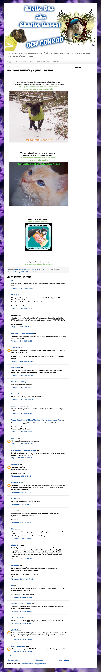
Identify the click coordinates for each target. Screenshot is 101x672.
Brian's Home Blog (18, 382)
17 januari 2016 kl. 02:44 (21, 639)
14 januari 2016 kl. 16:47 (21, 623)
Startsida (39, 660)
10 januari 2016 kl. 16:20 (22, 399)
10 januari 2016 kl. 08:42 (22, 288)
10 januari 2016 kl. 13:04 (21, 327)
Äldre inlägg (64, 660)
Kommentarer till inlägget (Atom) (34, 664)
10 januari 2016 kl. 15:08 (22, 361)
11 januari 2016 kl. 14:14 (21, 492)
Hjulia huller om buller (20, 295)
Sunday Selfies (20, 272)
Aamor (14, 511)
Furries (14, 529)
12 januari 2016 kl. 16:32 (21, 597)
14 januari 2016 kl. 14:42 (21, 611)
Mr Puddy (15, 565)
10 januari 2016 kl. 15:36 (21, 387)
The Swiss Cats (17, 618)
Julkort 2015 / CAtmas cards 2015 (44, 62)
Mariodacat (15, 368)
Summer (14, 281)
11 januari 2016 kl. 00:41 (21, 458)
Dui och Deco (16, 394)
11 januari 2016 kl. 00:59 (22, 476)
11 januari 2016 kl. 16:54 (21, 504)
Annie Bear (15, 347)
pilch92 (14, 438)
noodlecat (15, 464)
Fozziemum (15, 482)
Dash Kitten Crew (18, 646)
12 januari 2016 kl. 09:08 (22, 579)
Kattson (14, 499)
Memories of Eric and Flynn (22, 333)
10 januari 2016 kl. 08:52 (22, 309)
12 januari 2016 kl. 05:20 (22, 559)
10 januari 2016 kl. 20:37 (22, 444)
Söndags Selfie (31, 272)
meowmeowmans (18, 406)
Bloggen (9, 62)
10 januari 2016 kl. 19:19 (21, 432)
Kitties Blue (15, 545)
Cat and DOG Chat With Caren (23, 450)
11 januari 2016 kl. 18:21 (21, 522)
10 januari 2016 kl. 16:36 (21, 413)
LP (12, 586)
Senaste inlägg (14, 660)
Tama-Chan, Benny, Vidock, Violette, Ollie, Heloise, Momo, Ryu (36, 420)
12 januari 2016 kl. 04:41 (21, 539)
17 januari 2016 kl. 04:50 (22, 651)
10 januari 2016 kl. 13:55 (21, 341)
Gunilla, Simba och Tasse (21, 604)
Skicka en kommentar (18, 656)
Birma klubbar (21, 62)
